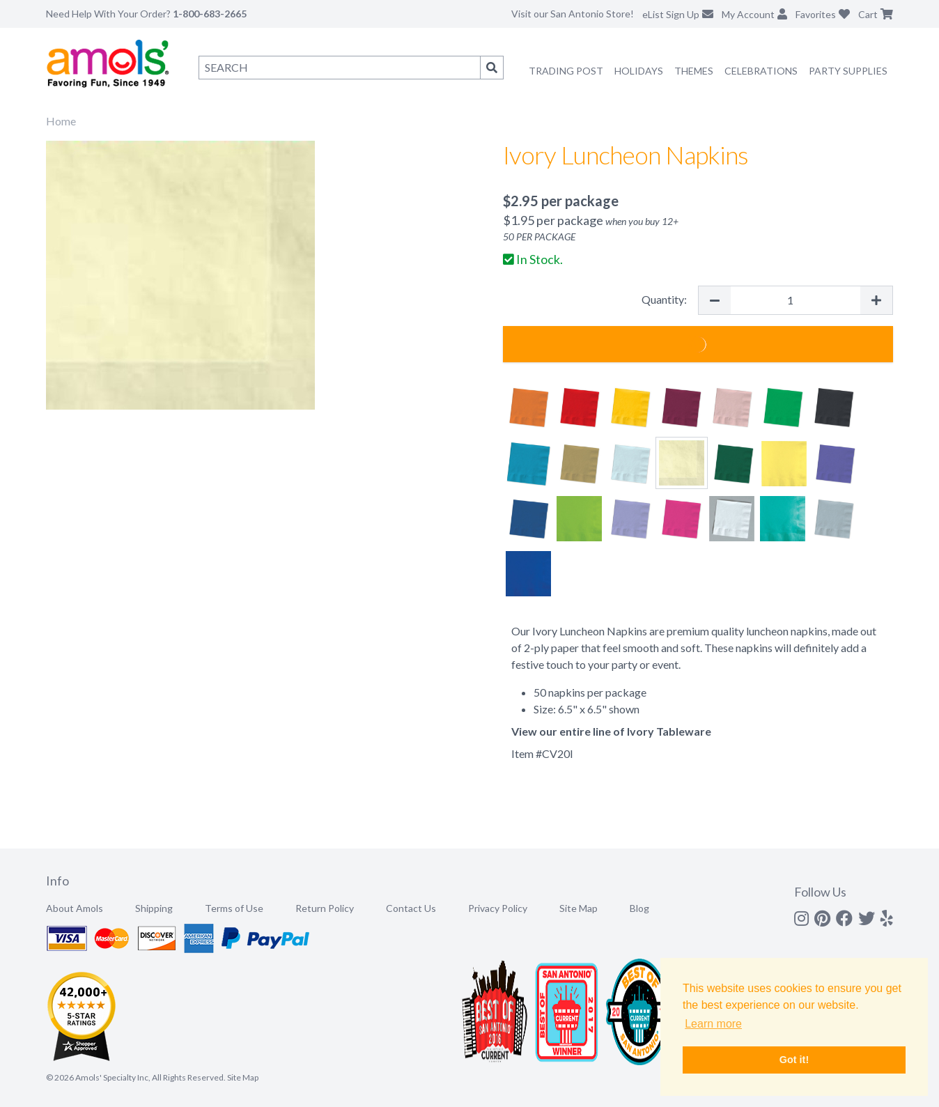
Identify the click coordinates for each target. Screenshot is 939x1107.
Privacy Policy (497, 908)
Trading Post (566, 71)
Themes (693, 71)
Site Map (578, 908)
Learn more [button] (713, 1024)
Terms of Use (234, 908)
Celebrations (761, 71)
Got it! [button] (794, 1059)
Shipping (154, 908)
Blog (639, 908)
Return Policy (324, 908)
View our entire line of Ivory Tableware (611, 731)
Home (61, 120)
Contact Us (411, 908)
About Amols (74, 908)
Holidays (638, 71)
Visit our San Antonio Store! (572, 14)
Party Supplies (848, 71)
